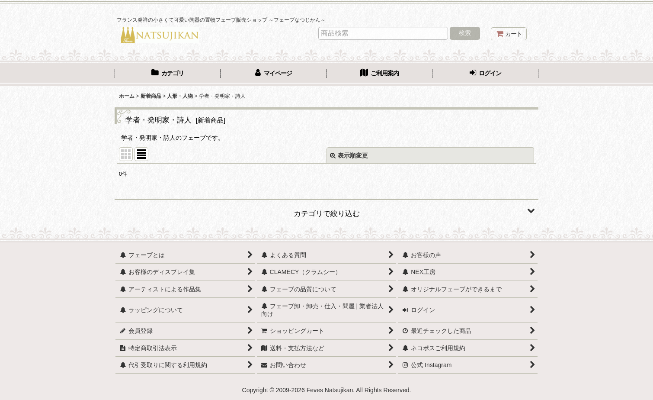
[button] (326, 210)
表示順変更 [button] (349, 155)
